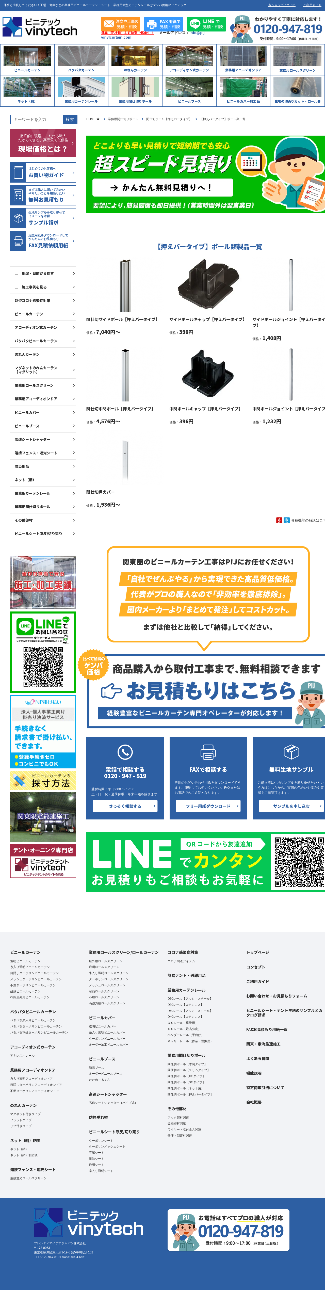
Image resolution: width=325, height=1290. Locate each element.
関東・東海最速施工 (263, 1043)
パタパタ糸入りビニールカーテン (33, 1020)
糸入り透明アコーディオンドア (31, 1079)
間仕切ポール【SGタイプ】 (186, 1082)
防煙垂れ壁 (98, 1117)
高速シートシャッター (32, 439)
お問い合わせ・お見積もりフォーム (276, 995)
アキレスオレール (22, 1055)
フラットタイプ (20, 1120)
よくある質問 (257, 1058)
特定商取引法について (265, 1087)
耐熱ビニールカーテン (25, 991)
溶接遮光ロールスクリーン (28, 1178)
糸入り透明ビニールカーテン (30, 967)
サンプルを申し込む (291, 806)
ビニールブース (27, 425)
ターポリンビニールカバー (107, 1038)
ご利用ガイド (312, 5)
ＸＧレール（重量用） (183, 1023)
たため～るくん (99, 1080)
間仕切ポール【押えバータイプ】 (190, 1094)
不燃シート (96, 1152)
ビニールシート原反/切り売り (38, 533)
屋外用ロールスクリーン (105, 961)
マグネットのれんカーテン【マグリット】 (36, 369)
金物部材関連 (177, 1123)
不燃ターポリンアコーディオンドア (34, 1091)
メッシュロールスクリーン (107, 985)
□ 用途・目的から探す (34, 273)
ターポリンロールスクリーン (108, 979)
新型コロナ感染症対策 (32, 300)
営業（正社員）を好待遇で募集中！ (127, 33)
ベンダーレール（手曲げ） (186, 1035)
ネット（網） (25, 479)
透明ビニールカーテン (25, 961)
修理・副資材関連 (180, 1135)
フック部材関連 (178, 1117)
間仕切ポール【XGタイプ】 (186, 1076)
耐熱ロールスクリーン (104, 991)
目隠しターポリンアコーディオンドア (36, 1085)
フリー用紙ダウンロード (208, 806)
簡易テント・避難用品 (187, 975)
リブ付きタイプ (20, 1126)
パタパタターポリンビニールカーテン (36, 1026)
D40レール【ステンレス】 (186, 1017)
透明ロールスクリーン (104, 967)
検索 (70, 119)
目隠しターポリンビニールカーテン (34, 973)
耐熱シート (96, 1158)
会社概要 (254, 1102)
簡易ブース (96, 1068)
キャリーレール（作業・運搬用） (190, 1041)
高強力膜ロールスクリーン (107, 1003)
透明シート (96, 1165)
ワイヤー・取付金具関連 (184, 1129)
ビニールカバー (27, 412)
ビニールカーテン (29, 313)
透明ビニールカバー (102, 1026)
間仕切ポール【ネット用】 (186, 1088)
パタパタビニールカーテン (36, 340)
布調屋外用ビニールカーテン (30, 997)
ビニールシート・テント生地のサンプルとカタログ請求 (284, 1012)
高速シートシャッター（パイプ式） (113, 1103)
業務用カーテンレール (32, 493)
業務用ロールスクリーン (34, 385)
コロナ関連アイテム (181, 961)
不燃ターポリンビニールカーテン (33, 985)
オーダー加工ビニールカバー (108, 1044)
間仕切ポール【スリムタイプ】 (189, 1070)
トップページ (257, 952)
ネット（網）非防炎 (24, 1155)
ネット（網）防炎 (25, 1140)
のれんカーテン (27, 354)
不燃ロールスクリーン (104, 997)
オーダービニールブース (105, 1073)
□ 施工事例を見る (31, 286)
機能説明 (254, 1073)
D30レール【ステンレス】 (186, 1005)
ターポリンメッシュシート (107, 1146)
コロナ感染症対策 (183, 952)
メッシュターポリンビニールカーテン (36, 979)
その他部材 (23, 520)
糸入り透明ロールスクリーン (108, 973)
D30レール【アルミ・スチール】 (190, 999)
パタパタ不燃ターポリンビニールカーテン (39, 1032)
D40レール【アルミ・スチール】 (190, 1011)
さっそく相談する (125, 806)
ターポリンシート (101, 1140)
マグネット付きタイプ (25, 1114)
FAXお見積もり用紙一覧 (266, 1029)
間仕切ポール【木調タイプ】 (187, 1064)
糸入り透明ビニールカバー (107, 1032)
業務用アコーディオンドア (36, 398)
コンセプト (255, 967)
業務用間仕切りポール (32, 506)
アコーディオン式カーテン (36, 327)
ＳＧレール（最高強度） (184, 1029)
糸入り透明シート (101, 1171)
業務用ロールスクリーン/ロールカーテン (124, 952)
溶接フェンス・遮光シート (36, 452)
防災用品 (22, 466)
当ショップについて (282, 5)
